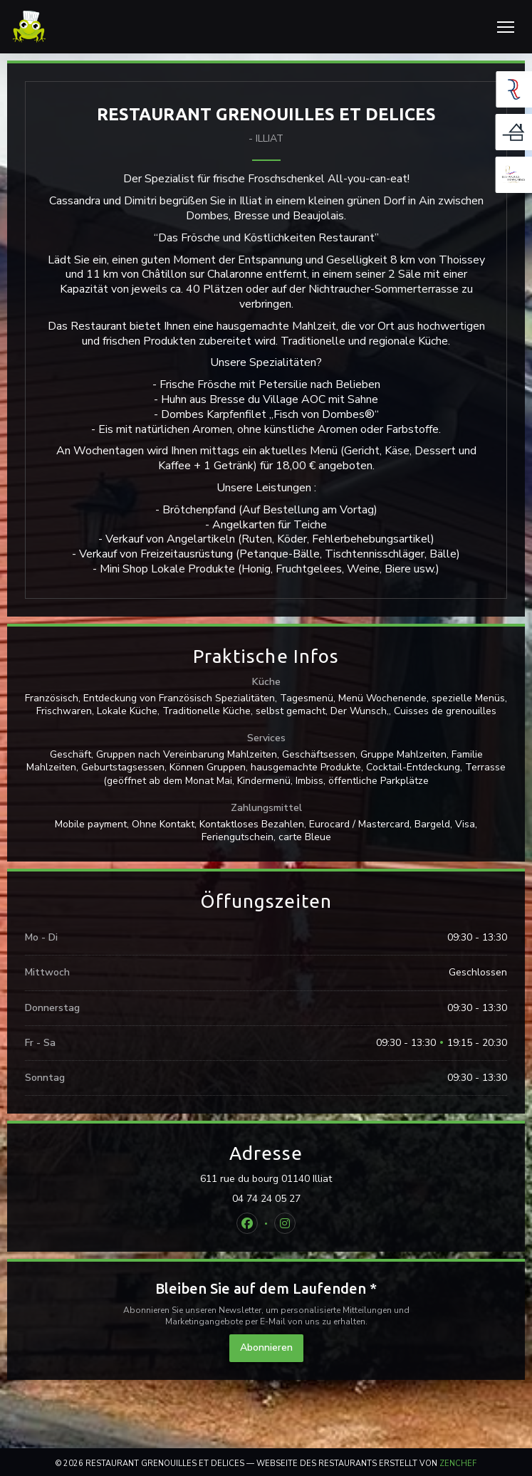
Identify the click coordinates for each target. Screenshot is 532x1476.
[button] (505, 27)
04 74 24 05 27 (266, 1199)
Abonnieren (266, 1347)
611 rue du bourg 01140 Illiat (328, 1179)
